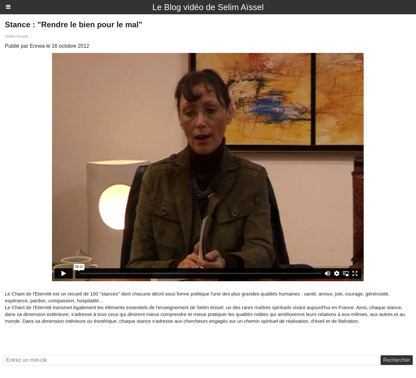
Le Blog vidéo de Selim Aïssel (208, 7)
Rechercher (396, 360)
